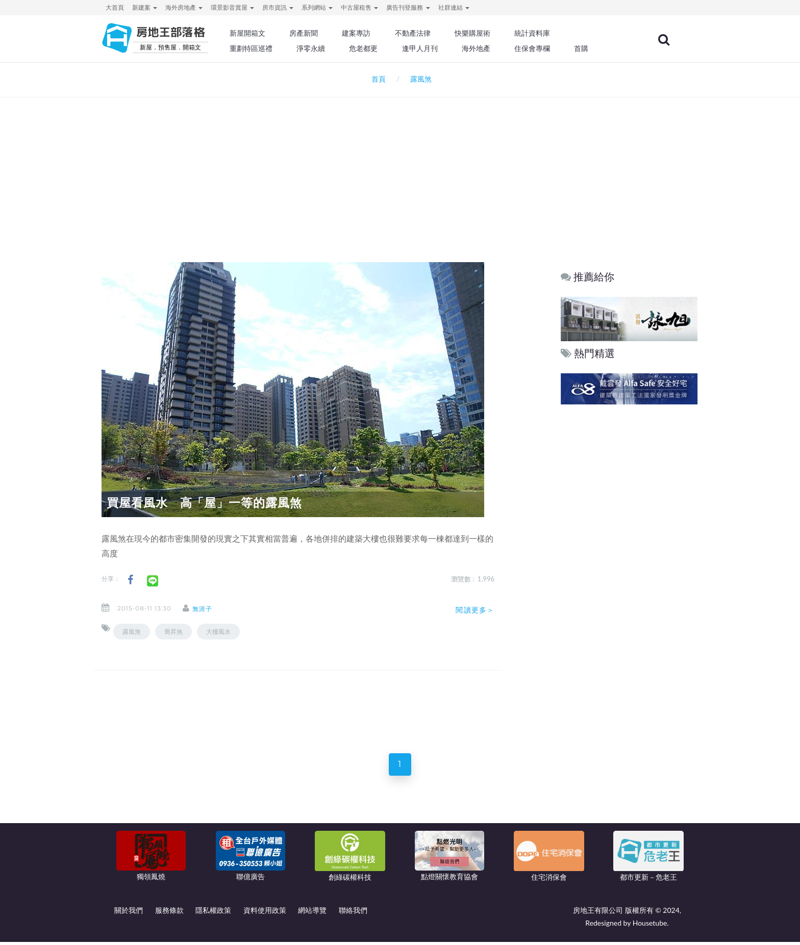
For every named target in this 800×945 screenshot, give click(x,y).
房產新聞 (326, 33)
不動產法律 (433, 33)
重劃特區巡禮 (275, 48)
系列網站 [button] (317, 7)
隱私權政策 (213, 913)
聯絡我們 (353, 913)
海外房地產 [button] (184, 7)
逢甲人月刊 (440, 48)
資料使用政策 (264, 913)
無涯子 (208, 608)
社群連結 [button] (453, 7)
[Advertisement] (400, 166)
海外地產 (495, 48)
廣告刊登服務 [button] (408, 7)
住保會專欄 (550, 48)
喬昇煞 (173, 631)
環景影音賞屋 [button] (232, 7)
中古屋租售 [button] (359, 7)
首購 (598, 48)
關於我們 (128, 913)
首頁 (377, 78)
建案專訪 (378, 33)
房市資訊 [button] (277, 7)
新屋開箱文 (272, 33)
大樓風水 (218, 631)
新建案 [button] (144, 7)
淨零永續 (333, 48)
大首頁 (115, 7)
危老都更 (385, 48)
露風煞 (131, 631)
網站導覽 (312, 913)
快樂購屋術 (491, 33)
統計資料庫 (550, 33)
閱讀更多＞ (475, 610)
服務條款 (169, 913)
